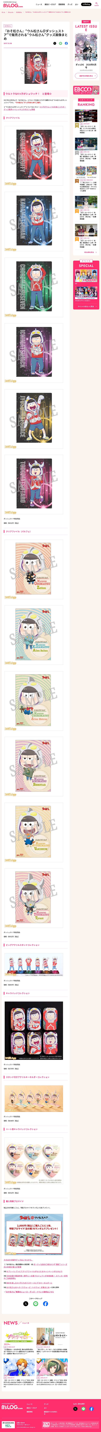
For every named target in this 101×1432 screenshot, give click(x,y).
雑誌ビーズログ (50, 4)
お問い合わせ (20, 1419)
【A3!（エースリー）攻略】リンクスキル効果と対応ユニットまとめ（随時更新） (88, 124)
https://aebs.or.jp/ (85, 1422)
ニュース (39, 4)
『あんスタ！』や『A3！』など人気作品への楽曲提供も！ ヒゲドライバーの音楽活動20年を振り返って (52, 1348)
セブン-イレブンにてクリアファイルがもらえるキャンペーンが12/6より (30, 1270)
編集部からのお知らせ (51, 1410)
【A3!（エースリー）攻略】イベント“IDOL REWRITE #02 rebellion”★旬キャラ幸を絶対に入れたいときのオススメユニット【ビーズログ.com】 (52, 1381)
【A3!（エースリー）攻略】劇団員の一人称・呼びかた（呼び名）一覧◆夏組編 (88, 199)
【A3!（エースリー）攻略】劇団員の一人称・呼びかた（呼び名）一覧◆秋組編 (88, 224)
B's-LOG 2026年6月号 (86, 64)
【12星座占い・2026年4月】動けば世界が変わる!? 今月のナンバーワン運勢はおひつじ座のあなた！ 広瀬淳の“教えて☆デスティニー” (19, 1348)
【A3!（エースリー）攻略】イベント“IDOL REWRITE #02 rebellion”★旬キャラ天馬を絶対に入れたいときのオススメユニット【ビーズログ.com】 (19, 1381)
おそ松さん (19, 12)
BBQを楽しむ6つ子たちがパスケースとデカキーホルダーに (26, 1280)
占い (76, 4)
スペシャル (10, 12)
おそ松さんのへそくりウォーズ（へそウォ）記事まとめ (24, 1285)
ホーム (3, 12)
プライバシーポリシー (34, 1419)
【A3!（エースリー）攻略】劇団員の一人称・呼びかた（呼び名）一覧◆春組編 (88, 148)
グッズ (70, 4)
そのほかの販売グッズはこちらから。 (16, 1259)
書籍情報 (61, 4)
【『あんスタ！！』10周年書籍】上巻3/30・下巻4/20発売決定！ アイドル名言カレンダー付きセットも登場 (88, 174)
